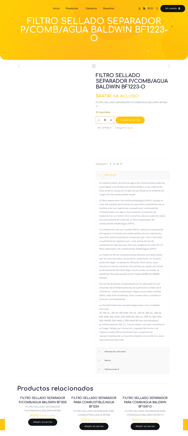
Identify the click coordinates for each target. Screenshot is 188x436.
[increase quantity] (111, 120)
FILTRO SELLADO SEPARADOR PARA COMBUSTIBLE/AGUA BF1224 (94, 402)
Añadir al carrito (130, 120)
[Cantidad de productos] (105, 120)
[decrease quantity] (98, 120)
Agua (130, 128)
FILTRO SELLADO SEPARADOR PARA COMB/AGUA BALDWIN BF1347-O (145, 402)
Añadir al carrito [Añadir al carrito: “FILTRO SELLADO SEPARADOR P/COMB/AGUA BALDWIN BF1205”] (42, 422)
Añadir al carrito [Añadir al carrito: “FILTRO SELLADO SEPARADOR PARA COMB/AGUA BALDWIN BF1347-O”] (145, 426)
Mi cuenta (172, 8)
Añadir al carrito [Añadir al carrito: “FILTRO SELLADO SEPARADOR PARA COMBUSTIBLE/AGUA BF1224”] (93, 426)
